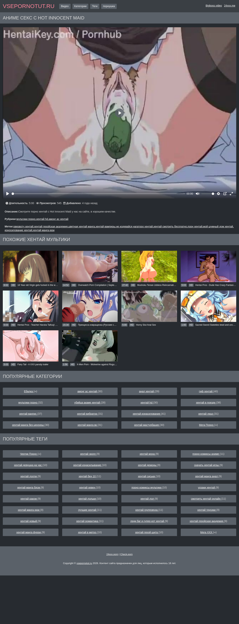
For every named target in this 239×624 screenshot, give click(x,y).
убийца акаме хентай (87, 402)
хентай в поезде (206, 402)
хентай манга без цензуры (28, 424)
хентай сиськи (147, 476)
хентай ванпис (28, 413)
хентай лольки (87, 498)
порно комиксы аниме (206, 453)
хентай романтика (87, 521)
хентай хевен (87, 487)
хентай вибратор (87, 413)
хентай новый (29, 521)
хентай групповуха (146, 509)
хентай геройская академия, (51, 226)
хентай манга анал (206, 476)
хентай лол (147, 498)
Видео (65, 6)
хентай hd (147, 402)
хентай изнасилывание (87, 465)
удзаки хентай (207, 487)
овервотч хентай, (23, 226)
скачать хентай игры (207, 465)
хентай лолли (29, 476)
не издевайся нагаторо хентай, (134, 226)
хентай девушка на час (28, 465)
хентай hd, (42, 219)
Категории (80, 6)
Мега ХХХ (206, 532)
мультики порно (28, 402)
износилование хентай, (19, 230)
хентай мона (148, 453)
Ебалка (29, 391)
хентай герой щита (147, 532)
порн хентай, (195, 226)
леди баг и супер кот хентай (147, 521)
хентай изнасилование (147, 413)
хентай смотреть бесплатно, (170, 226)
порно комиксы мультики (146, 487)
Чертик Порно (29, 453)
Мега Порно (206, 424)
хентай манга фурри (29, 532)
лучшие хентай (87, 509)
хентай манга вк (87, 424)
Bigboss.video (214, 5)
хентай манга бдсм (29, 487)
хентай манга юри (44, 230)
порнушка (109, 6)
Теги (94, 6)
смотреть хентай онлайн (206, 498)
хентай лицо (206, 413)
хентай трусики (206, 509)
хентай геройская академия (207, 521)
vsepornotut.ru (29, 6)
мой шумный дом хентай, (218, 226)
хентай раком (29, 498)
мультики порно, (26, 219)
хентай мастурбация (147, 424)
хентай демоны (147, 465)
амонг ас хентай (58, 219)
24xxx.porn (112, 554)
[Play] (8, 194)
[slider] (98, 193)
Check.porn (126, 554)
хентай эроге (88, 453)
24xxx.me (229, 5)
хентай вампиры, (106, 226)
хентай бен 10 (87, 476)
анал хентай (147, 391)
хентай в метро (87, 532)
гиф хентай (206, 391)
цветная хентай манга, (82, 226)
